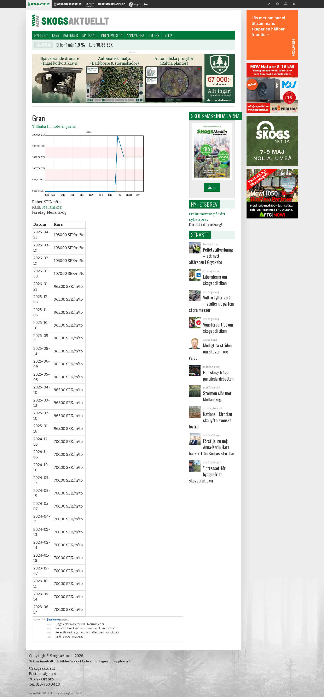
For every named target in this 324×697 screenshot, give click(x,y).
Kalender (70, 35)
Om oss (154, 35)
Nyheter (40, 35)
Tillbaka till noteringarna (54, 126)
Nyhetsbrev (204, 204)
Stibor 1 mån (65, 45)
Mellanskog (52, 207)
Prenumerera (111, 35)
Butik (168, 35)
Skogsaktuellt (70, 20)
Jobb (55, 35)
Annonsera (135, 35)
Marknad (89, 35)
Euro (92, 45)
